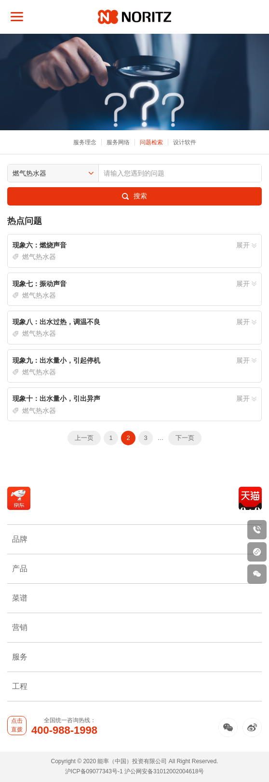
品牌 (134, 539)
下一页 (184, 437)
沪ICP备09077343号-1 (94, 771)
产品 (134, 568)
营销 (134, 627)
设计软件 (184, 142)
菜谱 (134, 598)
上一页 (84, 437)
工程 (134, 686)
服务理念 (84, 142)
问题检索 (151, 142)
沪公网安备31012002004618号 (164, 771)
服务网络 (118, 142)
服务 (134, 657)
